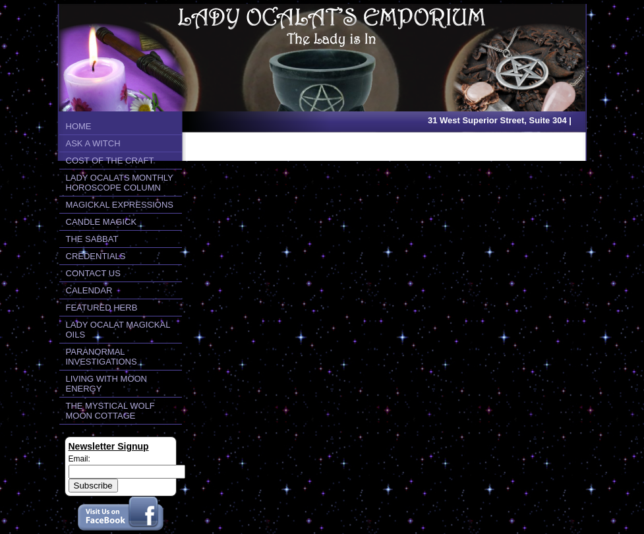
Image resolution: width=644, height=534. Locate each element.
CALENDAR (89, 290)
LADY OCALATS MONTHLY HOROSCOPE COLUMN (119, 183)
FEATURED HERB (102, 307)
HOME (79, 126)
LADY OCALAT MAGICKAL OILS (118, 330)
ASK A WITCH (93, 143)
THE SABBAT (92, 239)
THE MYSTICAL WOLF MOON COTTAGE (110, 411)
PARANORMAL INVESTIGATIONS (101, 357)
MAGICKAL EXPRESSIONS (120, 205)
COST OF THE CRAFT (110, 160)
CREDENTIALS (96, 256)
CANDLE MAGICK (101, 222)
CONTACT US (93, 273)
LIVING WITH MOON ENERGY (107, 384)
